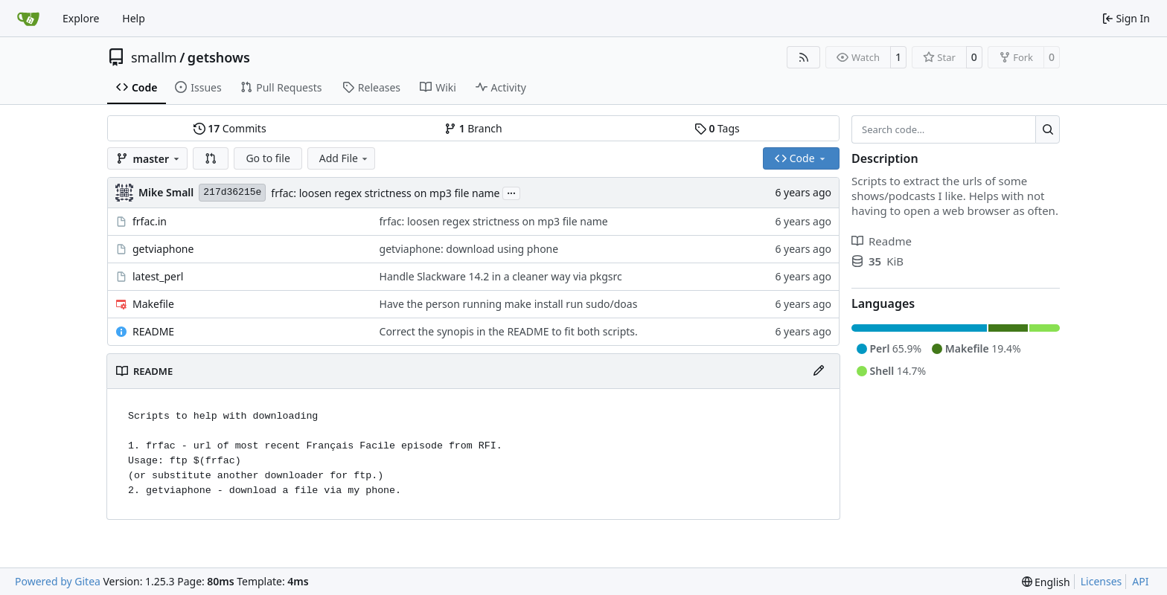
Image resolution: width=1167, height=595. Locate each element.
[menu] (1046, 582)
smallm (154, 57)
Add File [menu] (344, 158)
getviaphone (163, 249)
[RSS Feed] (804, 57)
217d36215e (232, 192)
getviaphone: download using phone (469, 249)
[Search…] (1047, 129)
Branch (473, 128)
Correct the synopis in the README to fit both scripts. (509, 331)
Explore (81, 18)
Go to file (268, 158)
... (511, 192)
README (153, 331)
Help (133, 18)
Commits (230, 128)
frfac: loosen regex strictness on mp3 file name (385, 193)
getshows (219, 57)
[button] (210, 158)
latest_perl (157, 276)
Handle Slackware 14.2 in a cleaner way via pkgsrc (501, 276)
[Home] (28, 18)
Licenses (1101, 581)
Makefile (153, 304)
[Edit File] (819, 371)
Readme (881, 241)
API (1140, 581)
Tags (717, 128)
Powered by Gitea (57, 581)
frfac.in (149, 221)
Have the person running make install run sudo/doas (509, 304)
